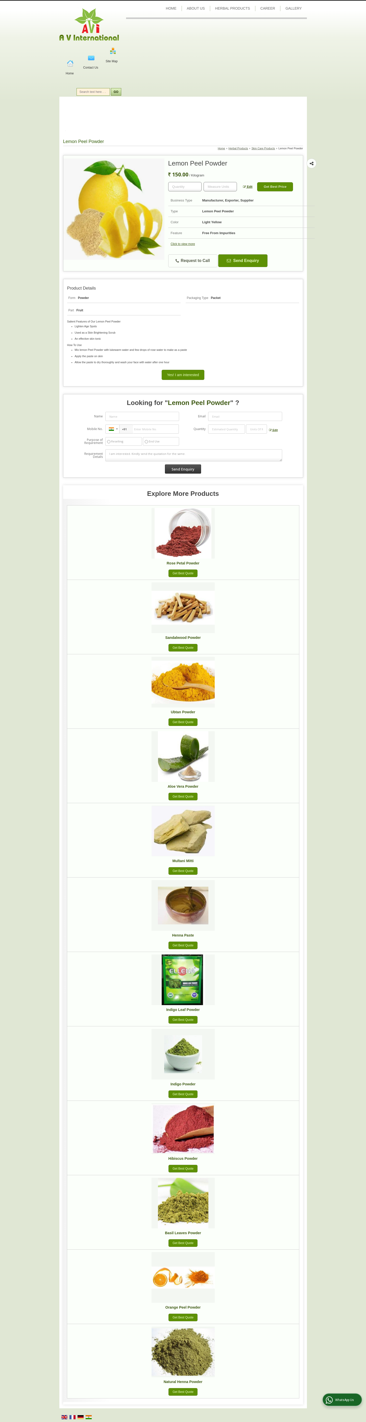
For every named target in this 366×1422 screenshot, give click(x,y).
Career (267, 8)
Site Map (111, 61)
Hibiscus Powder (183, 1158)
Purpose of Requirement (93, 441)
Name (98, 416)
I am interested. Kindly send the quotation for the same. (193, 455)
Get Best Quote (183, 573)
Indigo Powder (183, 1084)
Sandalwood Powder (183, 638)
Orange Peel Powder (183, 1307)
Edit (248, 187)
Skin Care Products (263, 148)
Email (202, 416)
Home (70, 73)
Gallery (293, 8)
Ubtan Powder (183, 712)
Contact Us (90, 67)
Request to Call (193, 260)
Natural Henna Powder (183, 1382)
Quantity (199, 429)
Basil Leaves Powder (183, 1233)
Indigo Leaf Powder (183, 1010)
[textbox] (220, 186)
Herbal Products (232, 8)
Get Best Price (275, 187)
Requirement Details (93, 455)
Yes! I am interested (183, 375)
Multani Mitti (183, 861)
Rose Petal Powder (183, 563)
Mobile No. (95, 429)
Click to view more (183, 244)
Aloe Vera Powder (183, 786)
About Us (196, 8)
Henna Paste (183, 935)
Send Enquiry (243, 260)
